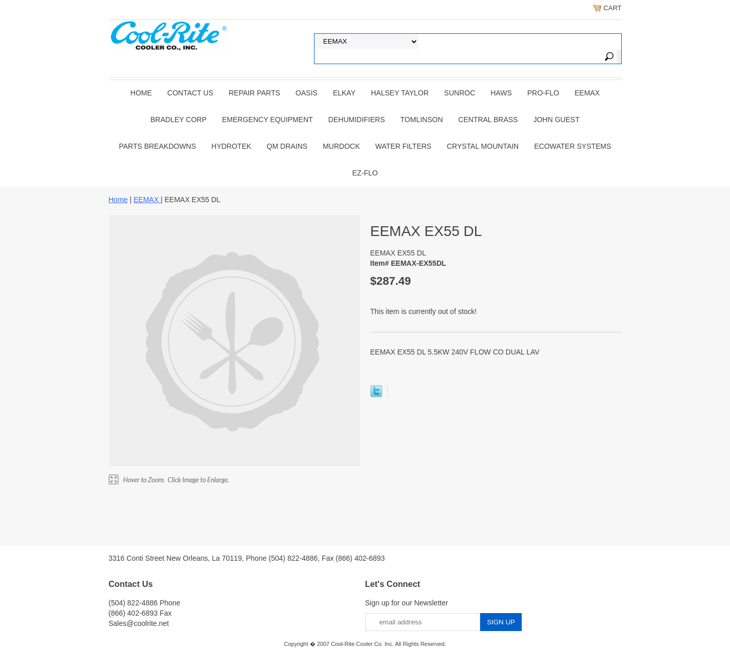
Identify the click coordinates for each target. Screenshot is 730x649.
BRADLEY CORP (178, 119)
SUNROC (460, 93)
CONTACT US (190, 93)
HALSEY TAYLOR (400, 93)
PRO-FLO (543, 93)
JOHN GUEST (556, 119)
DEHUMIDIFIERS (356, 119)
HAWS (500, 93)
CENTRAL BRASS (488, 119)
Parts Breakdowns (157, 146)
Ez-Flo (365, 173)
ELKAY (344, 93)
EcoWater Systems (572, 146)
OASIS (306, 93)
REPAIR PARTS (254, 93)
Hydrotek (231, 146)
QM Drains (287, 146)
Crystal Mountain (483, 146)
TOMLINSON (421, 119)
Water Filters (403, 146)
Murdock (341, 146)
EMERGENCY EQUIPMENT (267, 119)
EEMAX (587, 93)
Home (141, 93)
